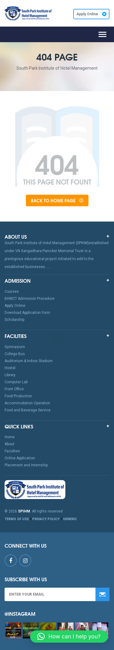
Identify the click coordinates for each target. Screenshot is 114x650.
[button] (69, 636)
